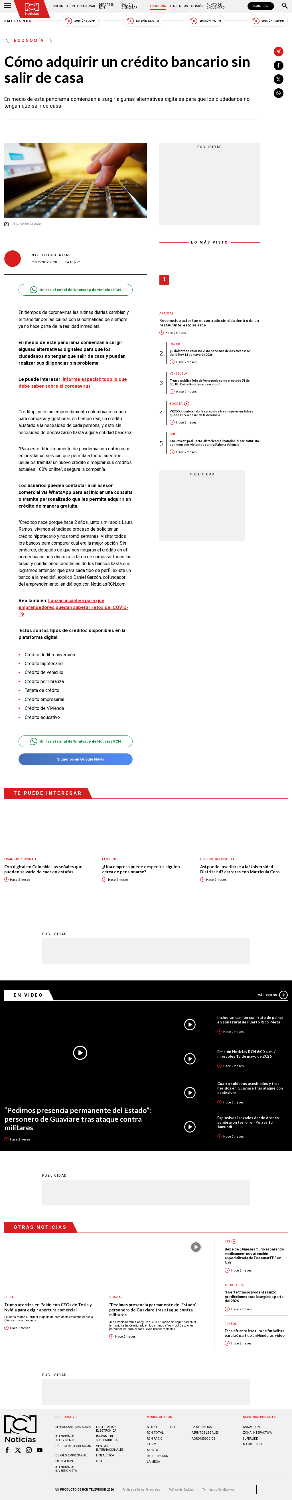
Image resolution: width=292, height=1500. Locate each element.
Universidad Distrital (218, 859)
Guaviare (116, 1297)
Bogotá (176, 404)
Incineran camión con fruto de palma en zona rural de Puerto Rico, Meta (250, 1019)
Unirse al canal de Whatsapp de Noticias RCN (75, 289)
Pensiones (110, 859)
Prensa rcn (64, 1461)
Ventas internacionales (109, 1448)
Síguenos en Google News (75, 759)
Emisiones (18, 21)
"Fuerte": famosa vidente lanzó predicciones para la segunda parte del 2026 (254, 1296)
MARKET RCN (252, 1444)
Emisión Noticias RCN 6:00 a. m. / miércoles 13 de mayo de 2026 (246, 1053)
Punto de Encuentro (216, 6)
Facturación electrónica (106, 1428)
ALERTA (152, 1450)
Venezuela (178, 373)
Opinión (197, 6)
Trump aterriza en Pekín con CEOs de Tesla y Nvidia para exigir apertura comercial (48, 1307)
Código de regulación (73, 1446)
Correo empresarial (71, 1455)
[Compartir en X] (278, 79)
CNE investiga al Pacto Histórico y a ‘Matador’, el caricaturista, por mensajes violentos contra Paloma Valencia (214, 442)
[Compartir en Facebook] (278, 65)
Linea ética (105, 1455)
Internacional (84, 6)
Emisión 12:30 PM (143, 20)
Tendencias (178, 6)
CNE (173, 434)
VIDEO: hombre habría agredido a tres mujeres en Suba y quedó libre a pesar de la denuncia (211, 413)
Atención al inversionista (66, 1469)
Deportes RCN (106, 6)
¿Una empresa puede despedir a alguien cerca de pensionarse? (141, 869)
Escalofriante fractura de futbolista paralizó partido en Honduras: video (255, 1333)
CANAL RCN (260, 6)
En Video (28, 995)
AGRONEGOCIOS (203, 1438)
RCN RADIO (155, 1438)
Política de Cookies (181, 1489)
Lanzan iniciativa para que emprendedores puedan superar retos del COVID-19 (73, 607)
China (9, 1297)
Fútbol (231, 1324)
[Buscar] (285, 6)
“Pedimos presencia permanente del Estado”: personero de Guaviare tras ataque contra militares (77, 1119)
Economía (158, 6)
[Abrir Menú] (7, 6)
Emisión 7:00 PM (205, 20)
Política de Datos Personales (141, 1489)
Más (272, 995)
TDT (172, 1427)
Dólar (175, 344)
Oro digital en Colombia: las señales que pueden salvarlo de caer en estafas (43, 869)
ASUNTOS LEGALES (205, 1432)
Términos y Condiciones (218, 1489)
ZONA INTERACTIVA (257, 1432)
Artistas (166, 313)
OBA (99, 1461)
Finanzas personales (21, 859)
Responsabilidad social (73, 1427)
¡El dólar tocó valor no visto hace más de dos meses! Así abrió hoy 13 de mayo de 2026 (211, 352)
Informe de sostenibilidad (107, 1438)
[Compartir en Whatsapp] (278, 93)
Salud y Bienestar (129, 6)
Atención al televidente (65, 1438)
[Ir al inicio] (32, 9)
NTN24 (152, 1427)
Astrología (234, 1285)
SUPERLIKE (250, 1438)
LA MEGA (153, 1462)
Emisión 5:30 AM (80, 20)
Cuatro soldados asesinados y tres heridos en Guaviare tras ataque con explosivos (250, 1088)
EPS (227, 1241)
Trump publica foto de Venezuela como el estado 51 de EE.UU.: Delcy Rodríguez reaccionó (210, 382)
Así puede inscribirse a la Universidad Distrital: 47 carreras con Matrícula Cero (240, 869)
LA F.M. (152, 1444)
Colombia (60, 6)
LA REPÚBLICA (202, 1427)
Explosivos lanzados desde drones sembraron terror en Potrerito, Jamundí (248, 1122)
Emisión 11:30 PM (268, 20)
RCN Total (155, 1432)
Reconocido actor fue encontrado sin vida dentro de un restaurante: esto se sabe (209, 322)
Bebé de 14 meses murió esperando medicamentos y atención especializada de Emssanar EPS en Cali (254, 1255)
